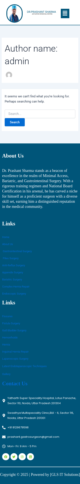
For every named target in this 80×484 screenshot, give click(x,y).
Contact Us (15, 383)
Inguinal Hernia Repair (15, 351)
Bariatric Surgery (12, 279)
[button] (65, 13)
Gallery (6, 374)
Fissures (7, 316)
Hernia (6, 344)
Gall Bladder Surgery (14, 330)
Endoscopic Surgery (14, 293)
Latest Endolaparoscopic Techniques (24, 366)
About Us (7, 244)
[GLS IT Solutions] (65, 474)
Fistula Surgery (11, 323)
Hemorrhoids (10, 337)
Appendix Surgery (12, 272)
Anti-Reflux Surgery (13, 265)
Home (5, 237)
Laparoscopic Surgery (15, 358)
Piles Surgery (10, 258)
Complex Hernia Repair (15, 286)
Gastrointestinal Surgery (17, 251)
